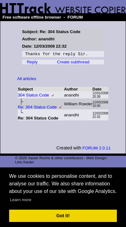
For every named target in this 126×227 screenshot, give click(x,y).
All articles (26, 79)
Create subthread (73, 63)
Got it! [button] (63, 215)
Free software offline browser (32, 17)
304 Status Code (33, 96)
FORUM (75, 17)
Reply (32, 63)
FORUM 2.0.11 (97, 149)
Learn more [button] (20, 199)
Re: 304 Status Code (37, 108)
